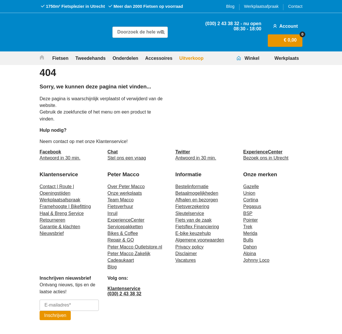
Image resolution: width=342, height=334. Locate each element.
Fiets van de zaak (193, 220)
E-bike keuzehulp (193, 233)
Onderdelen (125, 58)
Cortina (250, 199)
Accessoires (158, 58)
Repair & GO (120, 239)
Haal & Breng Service (62, 213)
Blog (230, 6)
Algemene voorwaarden (199, 239)
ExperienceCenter (125, 220)
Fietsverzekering (192, 206)
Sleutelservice (189, 213)
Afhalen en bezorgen (196, 199)
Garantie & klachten (60, 226)
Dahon (250, 246)
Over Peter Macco (126, 186)
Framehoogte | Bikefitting (65, 206)
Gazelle (251, 186)
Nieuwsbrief (52, 233)
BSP (247, 213)
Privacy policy (189, 246)
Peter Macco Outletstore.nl (134, 246)
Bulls (248, 239)
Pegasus (252, 206)
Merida (250, 233)
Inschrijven (55, 315)
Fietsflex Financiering (197, 226)
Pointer (250, 220)
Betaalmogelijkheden (196, 193)
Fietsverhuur (120, 206)
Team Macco (120, 199)
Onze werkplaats (124, 193)
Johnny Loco (256, 260)
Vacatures (185, 260)
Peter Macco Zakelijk (128, 253)
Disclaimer (186, 253)
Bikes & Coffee (122, 233)
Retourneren (52, 220)
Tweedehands (90, 58)
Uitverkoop (191, 58)
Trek (247, 226)
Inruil (112, 213)
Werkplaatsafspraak (60, 199)
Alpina (249, 253)
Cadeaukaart (120, 260)
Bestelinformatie (192, 186)
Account (285, 26)
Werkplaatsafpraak (261, 6)
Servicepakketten (125, 226)
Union (249, 193)
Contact (295, 6)
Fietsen (60, 58)
